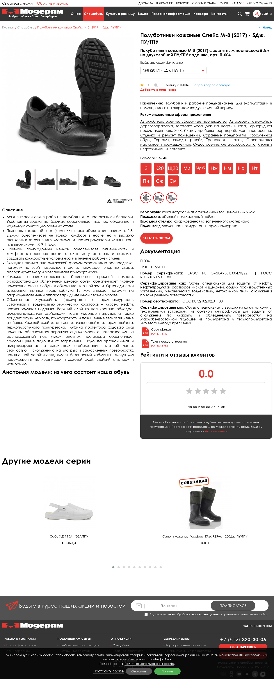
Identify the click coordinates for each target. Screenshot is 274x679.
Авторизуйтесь (216, 431)
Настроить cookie (108, 671)
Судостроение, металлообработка (224, 144)
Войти (267, 14)
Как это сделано (259, 3)
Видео (143, 14)
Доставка (146, 3)
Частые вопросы (257, 626)
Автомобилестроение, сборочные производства (183, 121)
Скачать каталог (232, 3)
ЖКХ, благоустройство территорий (205, 130)
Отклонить (139, 671)
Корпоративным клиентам (185, 645)
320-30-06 (243, 639)
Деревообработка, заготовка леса (171, 126)
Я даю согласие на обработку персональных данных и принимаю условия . (206, 614)
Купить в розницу (120, 14)
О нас (76, 14)
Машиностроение (254, 130)
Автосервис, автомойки (250, 121)
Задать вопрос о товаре (211, 85)
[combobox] (173, 70)
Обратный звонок (52, 3)
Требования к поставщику (79, 645)
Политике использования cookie (149, 663)
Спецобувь (93, 14)
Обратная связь (243, 647)
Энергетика (174, 149)
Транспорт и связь (224, 140)
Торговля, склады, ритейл (178, 140)
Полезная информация (170, 14)
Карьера (201, 14)
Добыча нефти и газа (225, 126)
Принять (168, 671)
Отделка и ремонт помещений (170, 135)
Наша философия (21, 645)
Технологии (164, 3)
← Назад (265, 27)
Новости (182, 3)
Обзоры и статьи (204, 3)
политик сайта (258, 614)
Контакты (219, 14)
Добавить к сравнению (158, 89)
